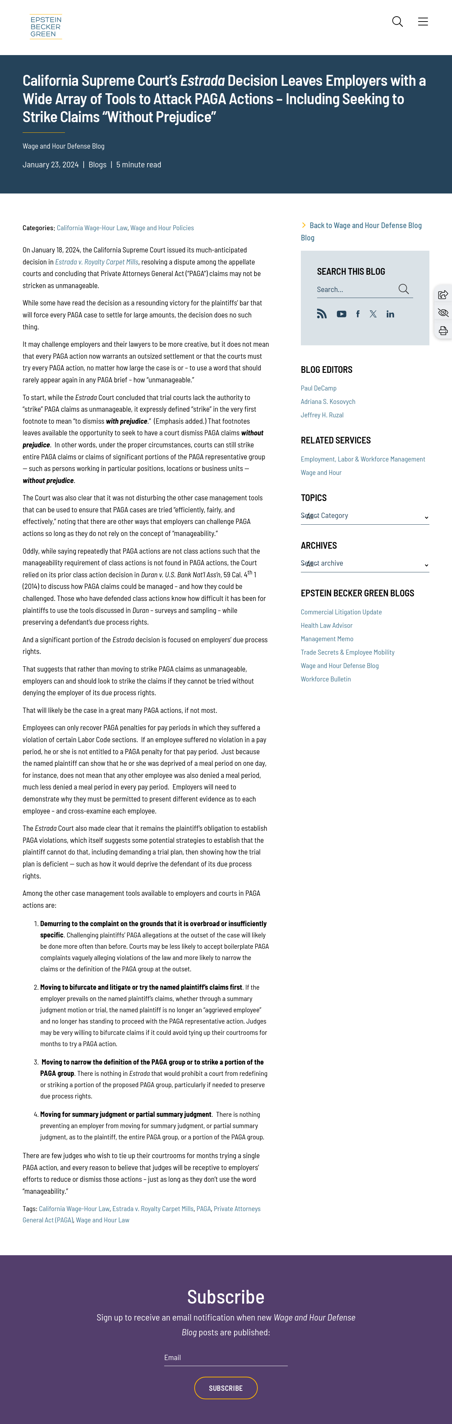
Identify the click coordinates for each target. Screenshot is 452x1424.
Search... (330, 289)
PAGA (204, 1208)
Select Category (324, 515)
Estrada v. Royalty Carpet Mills (153, 1208)
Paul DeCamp (319, 387)
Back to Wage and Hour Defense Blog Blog (361, 231)
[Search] (397, 21)
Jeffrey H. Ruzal (322, 414)
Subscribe (226, 1388)
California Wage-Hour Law (92, 227)
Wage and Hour (321, 472)
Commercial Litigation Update (341, 611)
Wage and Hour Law (103, 1219)
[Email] (226, 1359)
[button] (443, 294)
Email (172, 1357)
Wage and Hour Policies (162, 227)
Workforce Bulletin (326, 678)
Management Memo (327, 638)
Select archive (322, 563)
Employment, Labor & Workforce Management (363, 458)
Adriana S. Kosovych (328, 401)
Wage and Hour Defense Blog (340, 665)
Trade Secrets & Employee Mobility (348, 652)
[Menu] (423, 24)
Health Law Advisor (327, 625)
